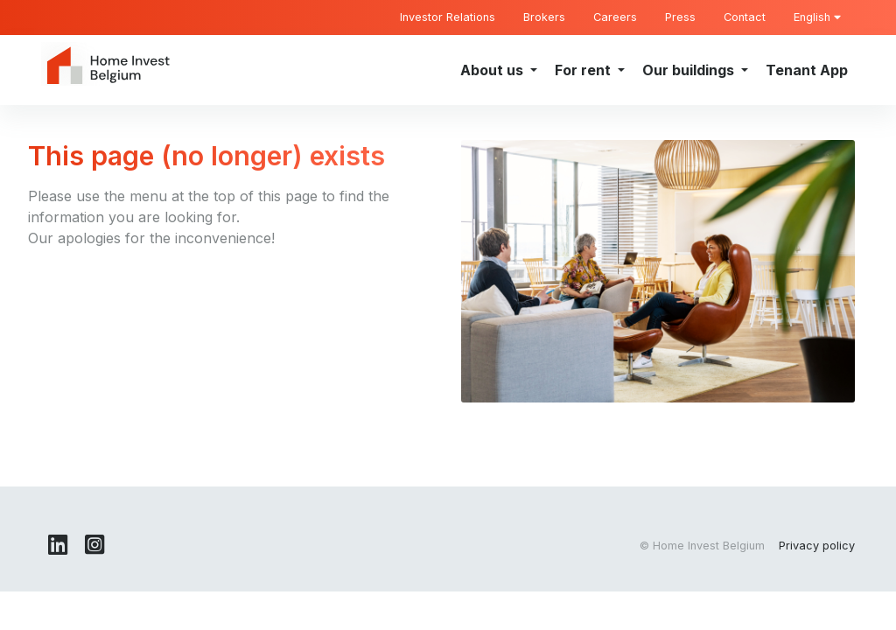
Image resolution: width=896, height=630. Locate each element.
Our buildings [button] (690, 70)
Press (680, 17)
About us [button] (493, 70)
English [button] (817, 17)
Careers (615, 17)
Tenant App (807, 70)
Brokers (544, 17)
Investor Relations (447, 17)
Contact (745, 17)
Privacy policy (817, 545)
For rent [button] (584, 70)
